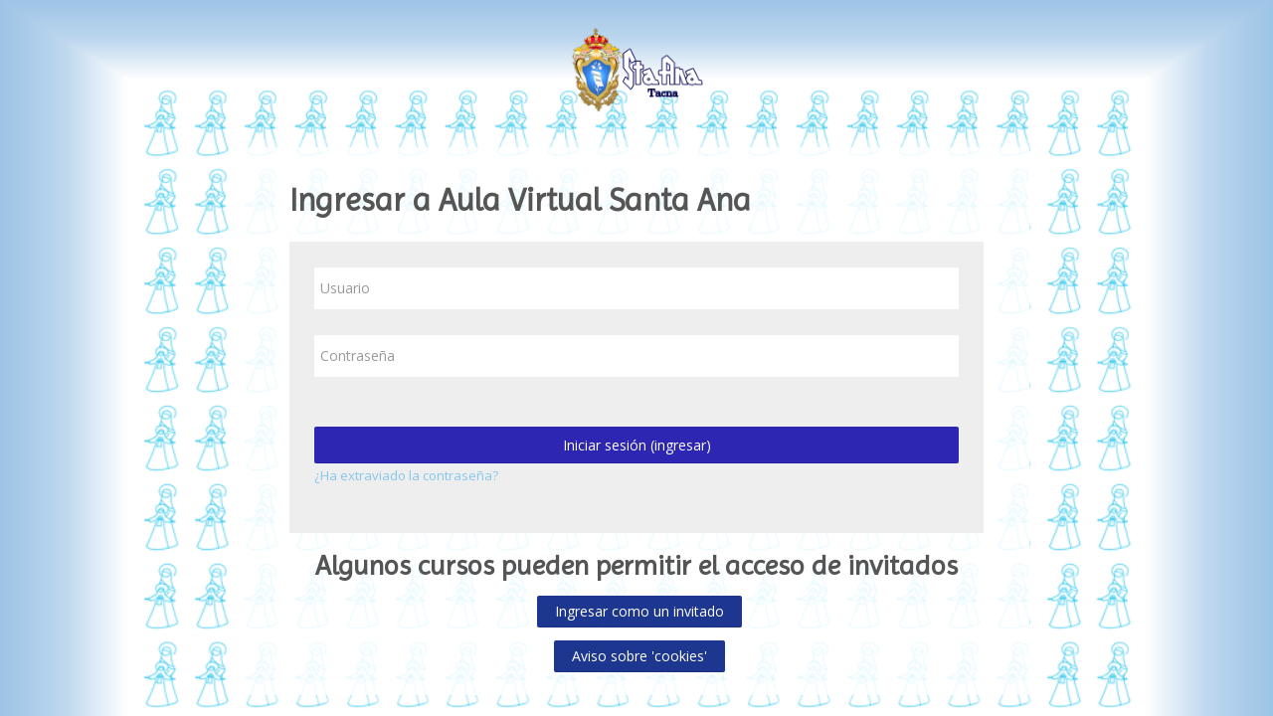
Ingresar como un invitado (639, 611)
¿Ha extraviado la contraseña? (406, 475)
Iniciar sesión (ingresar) (637, 445)
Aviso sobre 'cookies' (639, 655)
